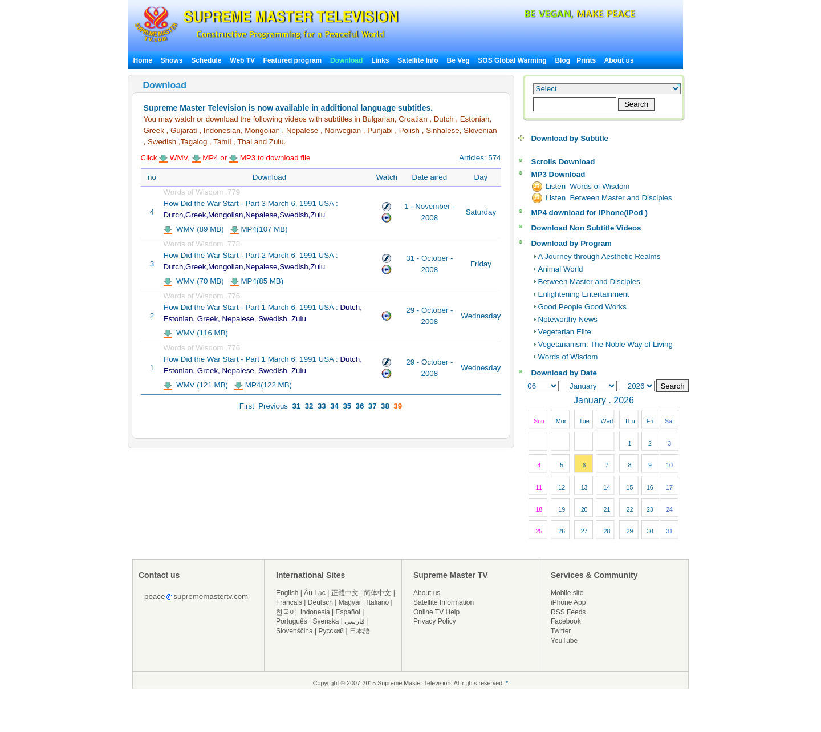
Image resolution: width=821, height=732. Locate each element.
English (287, 593)
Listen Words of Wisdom (588, 186)
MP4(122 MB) (263, 385)
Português (291, 621)
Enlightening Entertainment (583, 294)
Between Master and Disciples (589, 281)
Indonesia (315, 612)
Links (380, 60)
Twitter (561, 631)
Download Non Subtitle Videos (586, 228)
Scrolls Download (563, 161)
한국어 (286, 612)
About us (619, 60)
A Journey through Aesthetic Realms (599, 256)
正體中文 (345, 593)
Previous (273, 406)
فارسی (354, 621)
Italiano (378, 602)
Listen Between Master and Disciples (609, 197)
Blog (562, 60)
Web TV (243, 60)
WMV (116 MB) (196, 333)
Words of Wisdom (568, 357)
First (246, 406)
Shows (172, 60)
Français (289, 602)
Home (142, 60)
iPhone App (568, 602)
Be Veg (458, 60)
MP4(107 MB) (259, 229)
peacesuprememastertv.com (196, 596)
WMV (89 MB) (194, 229)
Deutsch (320, 602)
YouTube (564, 641)
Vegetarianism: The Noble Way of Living (605, 344)
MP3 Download (558, 174)
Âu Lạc (315, 593)
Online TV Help (436, 612)
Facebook (566, 621)
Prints (587, 60)
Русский (331, 631)
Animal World (560, 269)
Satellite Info (417, 60)
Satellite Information (443, 602)
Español (348, 612)
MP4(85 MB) (257, 281)
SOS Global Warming (512, 60)
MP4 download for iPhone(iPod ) (589, 212)
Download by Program (571, 243)
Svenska (326, 621)
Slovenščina (294, 631)
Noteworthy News (568, 319)
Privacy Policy (434, 621)
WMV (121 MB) (196, 385)
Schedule (206, 60)
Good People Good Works (582, 306)
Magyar (350, 602)
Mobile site (567, 593)
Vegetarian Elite (564, 331)
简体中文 (377, 593)
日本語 (359, 631)
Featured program (292, 60)
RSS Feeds (568, 612)
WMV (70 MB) (194, 281)
